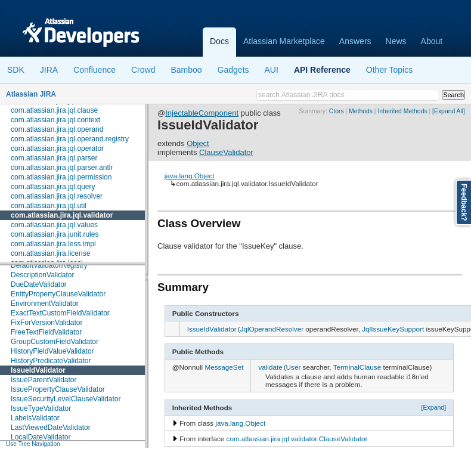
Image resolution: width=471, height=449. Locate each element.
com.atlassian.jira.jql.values (54, 225)
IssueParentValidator (44, 380)
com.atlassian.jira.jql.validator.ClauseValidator (297, 438)
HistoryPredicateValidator (51, 361)
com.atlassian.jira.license (50, 253)
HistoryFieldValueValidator (52, 351)
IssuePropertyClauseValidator (58, 389)
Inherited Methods (402, 111)
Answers (355, 41)
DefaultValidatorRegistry (49, 265)
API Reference (322, 70)
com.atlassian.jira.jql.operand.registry (70, 139)
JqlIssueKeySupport (393, 329)
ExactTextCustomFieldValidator (60, 313)
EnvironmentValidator (45, 303)
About (432, 41)
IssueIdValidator (38, 370)
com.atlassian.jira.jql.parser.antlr (62, 167)
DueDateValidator (39, 284)
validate (270, 367)
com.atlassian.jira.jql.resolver (57, 196)
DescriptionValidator (43, 275)
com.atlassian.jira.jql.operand (57, 129)
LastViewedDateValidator (51, 427)
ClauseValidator (226, 152)
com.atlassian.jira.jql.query (53, 186)
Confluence (94, 70)
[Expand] (434, 407)
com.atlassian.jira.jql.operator (57, 148)
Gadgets (233, 70)
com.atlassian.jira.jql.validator (62, 215)
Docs (219, 41)
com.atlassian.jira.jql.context (55, 120)
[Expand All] (448, 111)
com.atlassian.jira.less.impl (53, 244)
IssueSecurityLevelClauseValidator (66, 399)
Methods (361, 111)
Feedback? (464, 202)
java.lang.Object (190, 175)
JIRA (49, 70)
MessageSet (223, 367)
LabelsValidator (35, 418)
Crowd (143, 70)
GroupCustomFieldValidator (54, 341)
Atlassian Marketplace (284, 41)
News (396, 41)
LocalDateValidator (41, 437)
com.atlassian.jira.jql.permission (61, 177)
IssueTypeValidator (41, 408)
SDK (15, 70)
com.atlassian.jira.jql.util (48, 206)
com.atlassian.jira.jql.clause (54, 110)
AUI (271, 70)
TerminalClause (357, 367)
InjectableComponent (201, 113)
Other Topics (389, 70)
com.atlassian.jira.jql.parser (54, 158)
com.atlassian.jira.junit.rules (54, 234)
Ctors (336, 111)
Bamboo (186, 70)
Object (198, 143)
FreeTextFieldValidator (46, 332)
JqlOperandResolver (272, 329)
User (293, 367)
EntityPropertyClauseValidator (58, 294)
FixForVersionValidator (47, 322)
